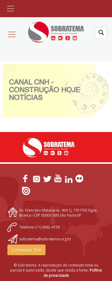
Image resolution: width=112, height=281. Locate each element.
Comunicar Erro (26, 250)
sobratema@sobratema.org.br (45, 239)
